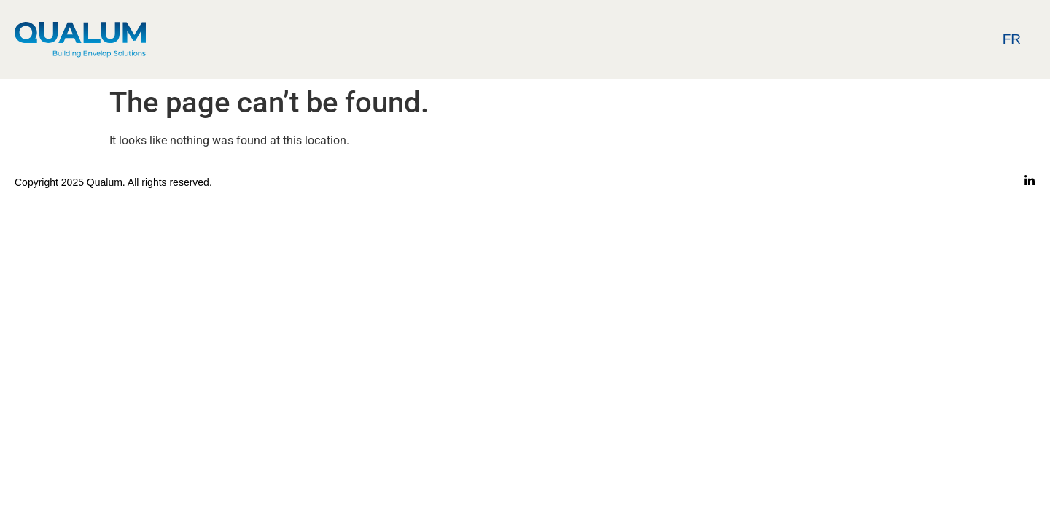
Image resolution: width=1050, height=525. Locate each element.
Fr (1012, 39)
